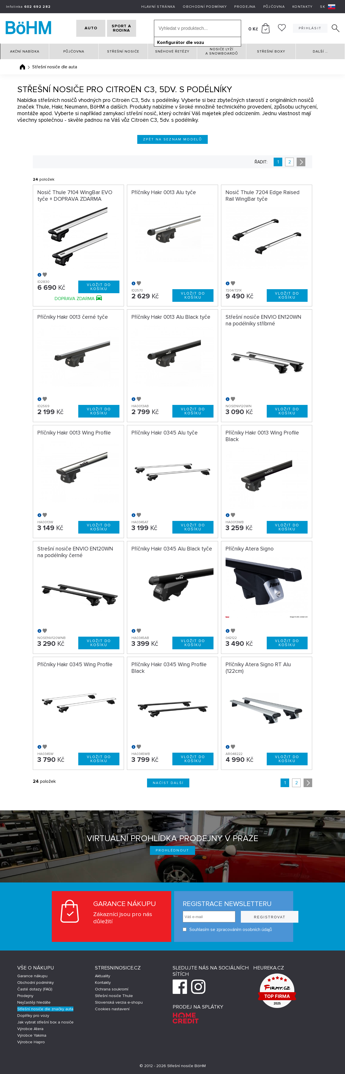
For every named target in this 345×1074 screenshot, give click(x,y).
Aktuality (102, 975)
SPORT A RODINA (128, 28)
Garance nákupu (32, 975)
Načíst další (168, 783)
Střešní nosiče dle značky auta (45, 1009)
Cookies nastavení (112, 1009)
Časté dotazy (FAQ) (34, 989)
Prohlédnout (172, 850)
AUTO (83, 28)
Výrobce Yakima (31, 1035)
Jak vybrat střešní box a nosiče (45, 1022)
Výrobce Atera (30, 1028)
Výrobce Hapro (31, 1042)
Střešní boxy (271, 51)
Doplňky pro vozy (33, 1015)
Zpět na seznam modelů (172, 139)
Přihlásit (310, 28)
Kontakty (302, 7)
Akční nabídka (24, 51)
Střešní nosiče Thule (114, 995)
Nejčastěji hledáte (34, 1002)
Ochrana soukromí (111, 989)
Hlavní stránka (158, 7)
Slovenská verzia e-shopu (119, 1002)
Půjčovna (274, 7)
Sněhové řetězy (172, 51)
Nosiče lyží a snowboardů (221, 51)
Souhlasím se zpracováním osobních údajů (213, 929)
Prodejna (245, 7)
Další (320, 51)
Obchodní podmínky (205, 7)
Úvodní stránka (22, 66)
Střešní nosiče (123, 51)
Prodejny (25, 995)
